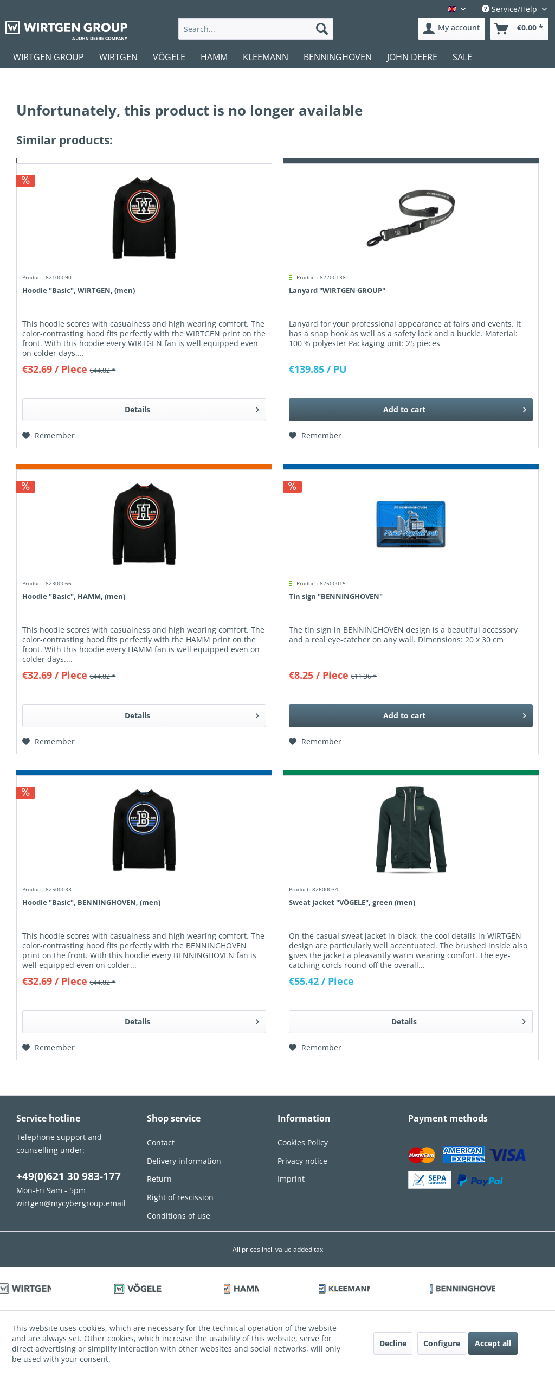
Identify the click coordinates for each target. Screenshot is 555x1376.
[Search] (322, 29)
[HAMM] (214, 57)
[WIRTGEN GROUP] (48, 57)
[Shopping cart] (519, 29)
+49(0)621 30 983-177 (68, 1176)
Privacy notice (302, 1161)
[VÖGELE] (169, 57)
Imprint (291, 1179)
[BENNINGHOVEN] (337, 57)
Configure (441, 1343)
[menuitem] (256, 29)
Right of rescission (180, 1197)
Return (159, 1179)
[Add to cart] (411, 409)
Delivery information (184, 1161)
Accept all (493, 1343)
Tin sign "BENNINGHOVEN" (336, 596)
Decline (392, 1343)
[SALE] (462, 57)
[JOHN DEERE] (412, 57)
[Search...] (256, 29)
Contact (161, 1142)
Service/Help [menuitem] (510, 9)
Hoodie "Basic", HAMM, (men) (73, 596)
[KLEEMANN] (265, 57)
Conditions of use (178, 1216)
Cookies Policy (303, 1142)
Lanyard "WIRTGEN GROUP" (337, 290)
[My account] (451, 29)
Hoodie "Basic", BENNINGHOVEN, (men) (91, 902)
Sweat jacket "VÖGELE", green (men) (352, 902)
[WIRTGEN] (118, 57)
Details (192, 408)
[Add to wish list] (48, 435)
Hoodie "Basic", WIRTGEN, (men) (78, 290)
